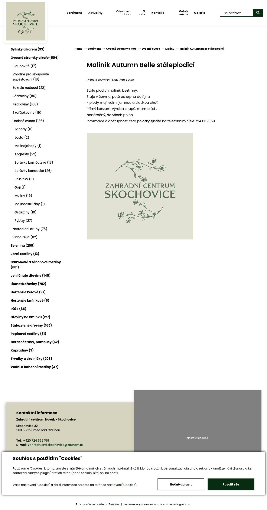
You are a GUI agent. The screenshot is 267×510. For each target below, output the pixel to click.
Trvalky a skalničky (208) (31, 358)
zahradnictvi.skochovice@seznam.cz (55, 445)
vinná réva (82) (25, 237)
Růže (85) (18, 309)
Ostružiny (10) (25, 212)
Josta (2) (21, 137)
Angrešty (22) (25, 154)
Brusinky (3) (24, 179)
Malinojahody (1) (28, 146)
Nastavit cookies (197, 438)
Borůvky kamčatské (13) (33, 162)
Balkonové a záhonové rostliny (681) (36, 264)
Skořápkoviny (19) (27, 112)
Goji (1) (20, 187)
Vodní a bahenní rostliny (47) (35, 367)
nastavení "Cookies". (122, 485)
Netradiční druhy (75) (30, 229)
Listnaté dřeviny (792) (28, 284)
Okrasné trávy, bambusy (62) (35, 342)
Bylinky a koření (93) (28, 49)
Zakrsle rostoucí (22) (29, 87)
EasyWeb (114, 504)
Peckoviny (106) (25, 104)
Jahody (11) (23, 129)
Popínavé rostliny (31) (28, 333)
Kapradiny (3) (22, 350)
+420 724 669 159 (36, 440)
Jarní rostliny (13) (25, 254)
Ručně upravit (181, 484)
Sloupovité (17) (24, 66)
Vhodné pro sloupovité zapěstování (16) (31, 77)
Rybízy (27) (23, 220)
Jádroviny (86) (25, 96)
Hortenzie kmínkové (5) (30, 300)
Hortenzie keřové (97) (28, 292)
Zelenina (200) (23, 245)
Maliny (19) (23, 195)
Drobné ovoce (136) (28, 121)
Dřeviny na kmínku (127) (30, 317)
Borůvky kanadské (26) (33, 171)
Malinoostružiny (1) (29, 204)
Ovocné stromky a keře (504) (35, 57)
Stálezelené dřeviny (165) (31, 325)
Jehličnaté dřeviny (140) (31, 275)
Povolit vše (231, 484)
